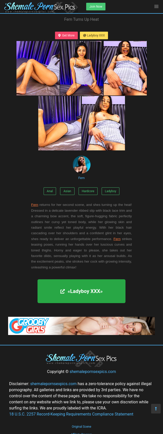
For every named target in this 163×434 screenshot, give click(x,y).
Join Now (95, 6)
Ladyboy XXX (94, 35)
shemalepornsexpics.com (92, 371)
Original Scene (81, 426)
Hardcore (88, 191)
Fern (81, 168)
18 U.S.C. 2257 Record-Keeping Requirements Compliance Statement (71, 414)
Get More (66, 35)
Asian (67, 191)
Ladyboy (110, 191)
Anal (50, 191)
